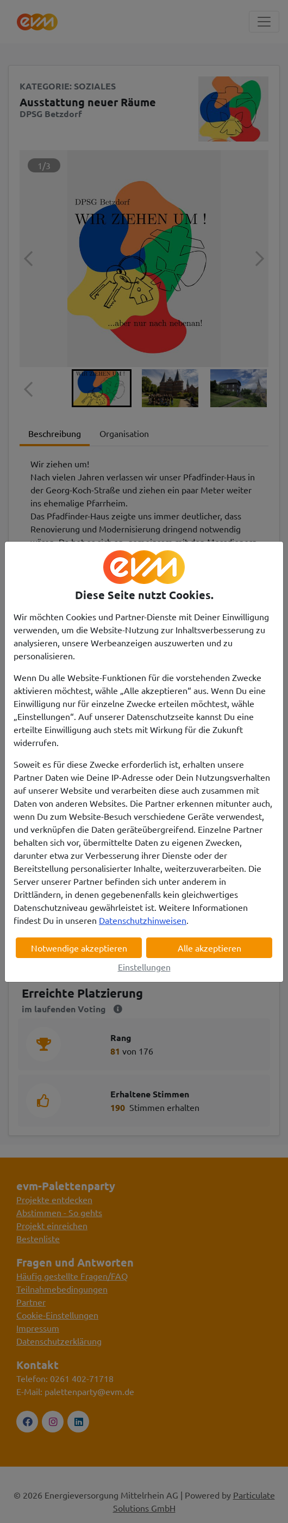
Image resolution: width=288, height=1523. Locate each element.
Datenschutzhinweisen (142, 920)
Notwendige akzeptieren (79, 947)
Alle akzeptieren (209, 947)
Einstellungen (144, 966)
